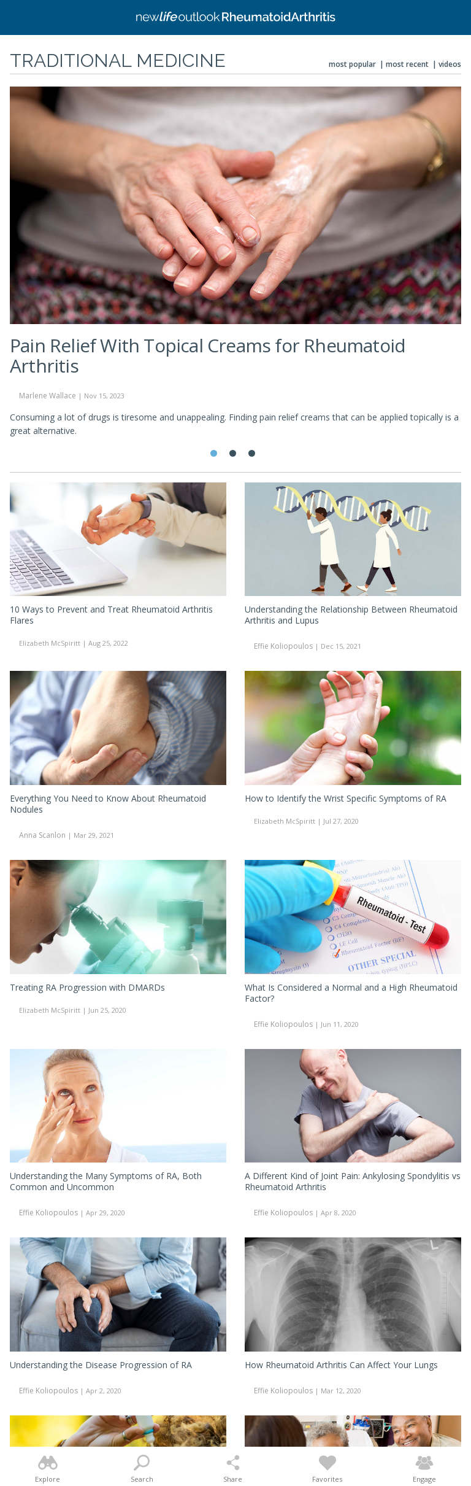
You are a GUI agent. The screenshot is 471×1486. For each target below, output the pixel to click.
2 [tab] (232, 453)
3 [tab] (251, 453)
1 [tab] (213, 453)
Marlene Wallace (47, 395)
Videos (449, 64)
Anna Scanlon (42, 835)
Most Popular (352, 64)
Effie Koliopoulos (283, 646)
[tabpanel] (235, 267)
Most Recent (407, 64)
